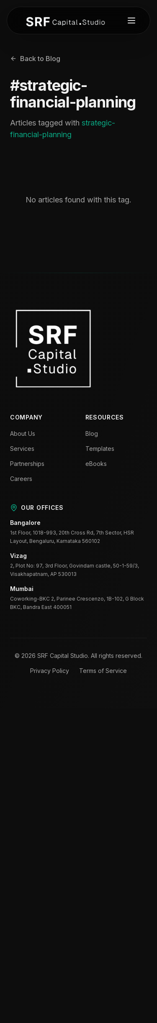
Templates (99, 448)
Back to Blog (35, 58)
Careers (21, 478)
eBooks (96, 463)
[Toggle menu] (131, 20)
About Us (22, 433)
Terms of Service (103, 670)
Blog (91, 433)
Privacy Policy (49, 670)
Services (22, 448)
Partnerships (27, 463)
